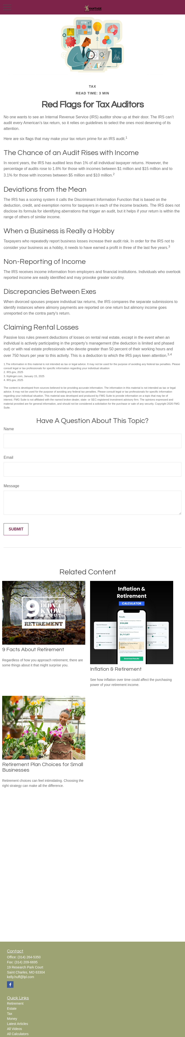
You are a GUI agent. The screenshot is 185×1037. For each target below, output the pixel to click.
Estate (12, 1008)
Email (8, 457)
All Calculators (17, 1034)
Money (12, 1019)
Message (11, 486)
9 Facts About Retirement (33, 649)
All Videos (14, 1029)
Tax (9, 1014)
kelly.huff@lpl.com (20, 977)
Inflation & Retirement (116, 669)
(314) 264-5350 (29, 957)
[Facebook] (10, 984)
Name (9, 429)
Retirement (15, 1003)
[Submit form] (16, 529)
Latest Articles (17, 1024)
